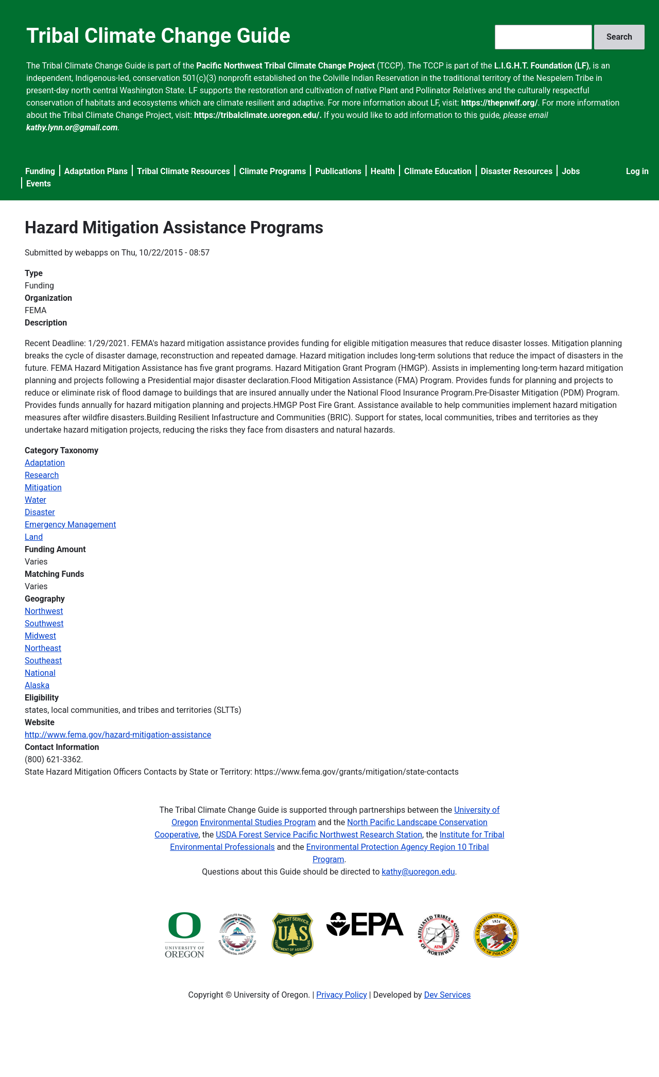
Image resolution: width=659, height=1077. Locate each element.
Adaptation (45, 463)
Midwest (40, 636)
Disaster (40, 512)
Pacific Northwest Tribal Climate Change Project (285, 66)
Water (35, 500)
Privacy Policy (341, 995)
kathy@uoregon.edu (418, 872)
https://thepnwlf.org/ (499, 103)
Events (38, 184)
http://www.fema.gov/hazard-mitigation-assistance (118, 735)
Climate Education (438, 171)
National (40, 673)
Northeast (43, 648)
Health (383, 171)
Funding (40, 171)
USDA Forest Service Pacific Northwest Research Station (319, 835)
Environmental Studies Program (258, 822)
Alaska (37, 685)
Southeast (43, 660)
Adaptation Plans (96, 171)
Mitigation (43, 487)
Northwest (44, 611)
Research (42, 475)
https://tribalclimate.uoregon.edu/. (258, 115)
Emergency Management (70, 524)
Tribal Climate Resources (183, 171)
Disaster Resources (517, 171)
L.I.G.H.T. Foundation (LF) (541, 66)
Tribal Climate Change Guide (158, 36)
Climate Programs (272, 171)
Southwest (44, 623)
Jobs (571, 171)
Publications (338, 171)
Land (34, 537)
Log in (637, 171)
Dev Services (447, 995)
